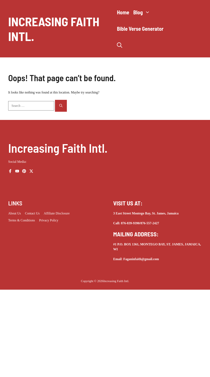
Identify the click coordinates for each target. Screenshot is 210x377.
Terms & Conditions (21, 220)
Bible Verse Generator (140, 28)
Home (123, 12)
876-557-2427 (149, 223)
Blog (142, 12)
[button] (119, 45)
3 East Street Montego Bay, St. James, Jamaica (146, 213)
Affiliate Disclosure (57, 213)
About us (14, 213)
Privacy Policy (48, 220)
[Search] (61, 106)
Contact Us (32, 213)
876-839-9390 (130, 223)
